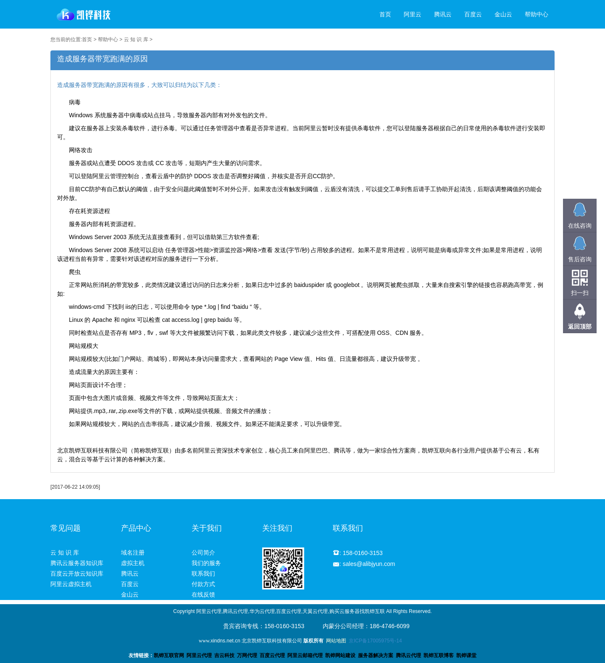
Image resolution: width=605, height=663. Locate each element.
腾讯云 (443, 14)
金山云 (503, 14)
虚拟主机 (133, 563)
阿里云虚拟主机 (71, 584)
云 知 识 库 (136, 39)
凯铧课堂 (466, 655)
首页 (385, 14)
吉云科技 (224, 655)
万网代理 (247, 655)
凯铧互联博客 (439, 655)
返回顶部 (580, 326)
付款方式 (203, 584)
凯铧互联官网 (169, 655)
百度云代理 (272, 655)
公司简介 (203, 552)
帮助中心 (536, 14)
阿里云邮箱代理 (305, 655)
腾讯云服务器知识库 (76, 563)
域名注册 (133, 552)
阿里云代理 (199, 655)
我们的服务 (206, 563)
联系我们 (203, 573)
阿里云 (412, 14)
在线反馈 (203, 594)
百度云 (473, 14)
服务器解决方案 (377, 655)
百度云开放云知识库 (76, 573)
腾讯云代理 (408, 655)
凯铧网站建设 (340, 655)
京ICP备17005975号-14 (375, 641)
